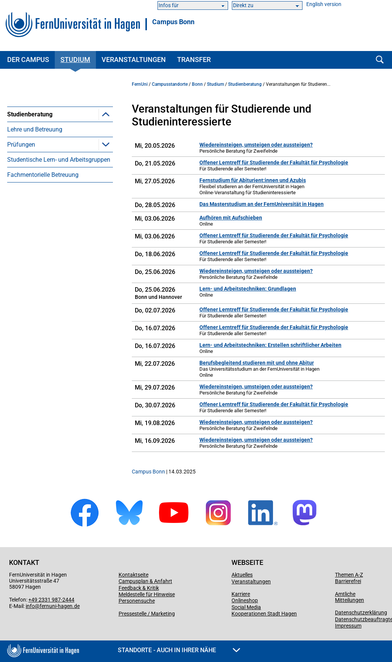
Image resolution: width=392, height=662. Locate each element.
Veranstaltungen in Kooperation (61, 151)
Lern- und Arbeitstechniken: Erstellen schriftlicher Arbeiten (270, 345)
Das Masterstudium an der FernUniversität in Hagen (261, 204)
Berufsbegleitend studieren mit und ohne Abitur (256, 363)
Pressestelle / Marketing (147, 614)
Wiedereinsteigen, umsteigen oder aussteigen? (256, 145)
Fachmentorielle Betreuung (43, 227)
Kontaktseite (133, 575)
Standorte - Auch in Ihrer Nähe (179, 650)
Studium (75, 59)
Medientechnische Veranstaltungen (65, 166)
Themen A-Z (349, 575)
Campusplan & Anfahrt (145, 581)
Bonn (197, 84)
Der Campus (28, 59)
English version (323, 4)
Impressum (348, 626)
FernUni (140, 84)
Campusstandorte (170, 84)
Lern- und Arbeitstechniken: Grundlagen (247, 289)
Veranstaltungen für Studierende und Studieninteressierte (63, 133)
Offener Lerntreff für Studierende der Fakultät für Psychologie (273, 162)
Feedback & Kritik (139, 588)
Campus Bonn (173, 22)
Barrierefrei (348, 581)
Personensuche (137, 601)
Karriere (240, 594)
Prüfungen (21, 197)
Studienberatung (29, 114)
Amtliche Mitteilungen (349, 597)
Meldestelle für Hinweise (147, 594)
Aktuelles (242, 575)
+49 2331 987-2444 (51, 600)
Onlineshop (244, 600)
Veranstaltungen (134, 59)
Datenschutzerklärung (361, 612)
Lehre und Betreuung (34, 182)
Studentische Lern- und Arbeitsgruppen (58, 212)
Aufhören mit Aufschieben (230, 218)
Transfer (194, 59)
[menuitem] (60, 140)
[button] (106, 114)
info (30, 606)
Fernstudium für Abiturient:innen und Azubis (252, 180)
